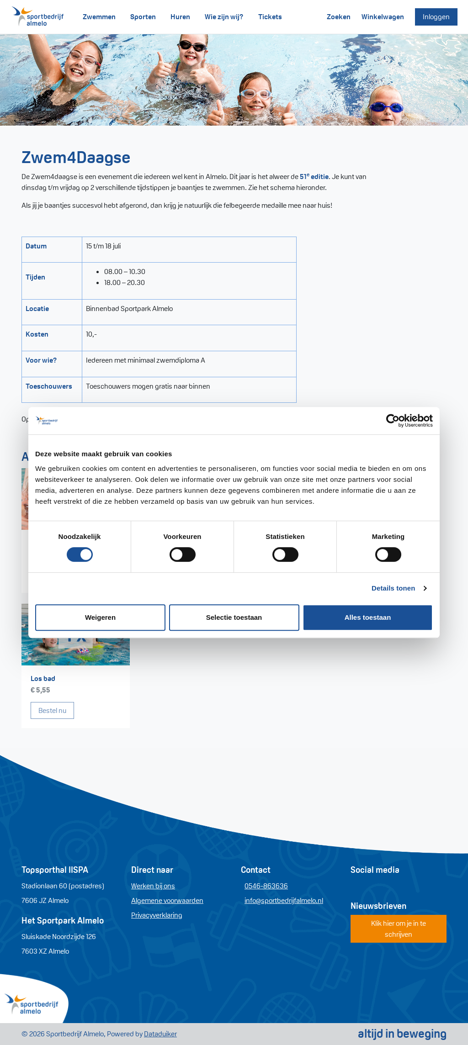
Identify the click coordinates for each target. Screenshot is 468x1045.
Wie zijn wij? (224, 16)
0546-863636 (266, 886)
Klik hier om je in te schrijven (398, 928)
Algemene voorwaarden (167, 900)
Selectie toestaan (234, 617)
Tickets (270, 16)
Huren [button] (180, 16)
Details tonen (393, 588)
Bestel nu (56, 710)
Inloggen (436, 16)
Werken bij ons (153, 886)
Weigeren (100, 617)
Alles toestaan (368, 617)
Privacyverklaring (156, 915)
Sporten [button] (143, 16)
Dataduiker (160, 1034)
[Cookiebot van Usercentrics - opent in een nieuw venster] (393, 421)
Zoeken (339, 16)
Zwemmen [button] (99, 16)
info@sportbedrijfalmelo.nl (284, 900)
